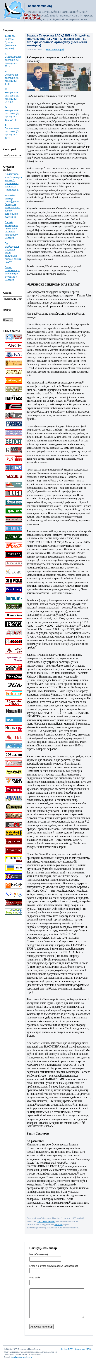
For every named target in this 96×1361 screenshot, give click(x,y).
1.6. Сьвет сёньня (46, 1221)
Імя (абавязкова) (38, 1254)
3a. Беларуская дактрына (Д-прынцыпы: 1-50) (12, 78)
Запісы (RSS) (67, 1349)
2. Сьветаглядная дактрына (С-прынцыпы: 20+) (13, 60)
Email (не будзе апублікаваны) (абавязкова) (53, 1266)
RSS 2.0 (58, 1224)
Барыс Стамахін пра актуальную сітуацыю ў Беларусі (12, 273)
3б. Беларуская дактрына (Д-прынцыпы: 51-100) (12, 95)
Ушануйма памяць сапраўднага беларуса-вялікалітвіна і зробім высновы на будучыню (12, 206)
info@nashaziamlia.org (21, 1357)
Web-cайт (34, 1278)
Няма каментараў (55, 49)
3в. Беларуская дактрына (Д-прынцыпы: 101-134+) (12, 113)
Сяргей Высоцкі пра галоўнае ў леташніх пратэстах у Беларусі (11, 230)
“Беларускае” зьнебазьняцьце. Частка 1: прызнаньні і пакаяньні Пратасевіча (14, 182)
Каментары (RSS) (83, 1349)
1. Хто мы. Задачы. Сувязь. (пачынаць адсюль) (10, 42)
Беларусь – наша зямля (22, 10)
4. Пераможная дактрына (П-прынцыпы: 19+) (12, 131)
